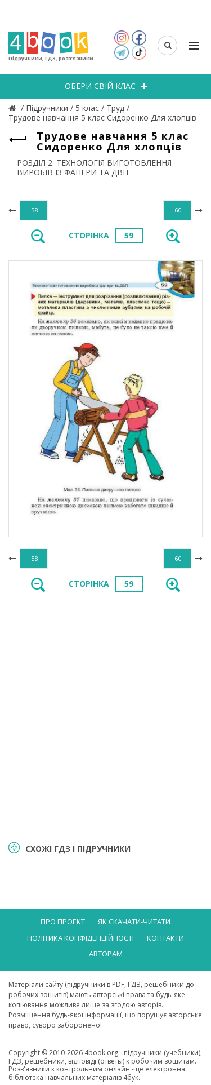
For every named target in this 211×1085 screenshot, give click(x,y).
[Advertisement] (105, 715)
